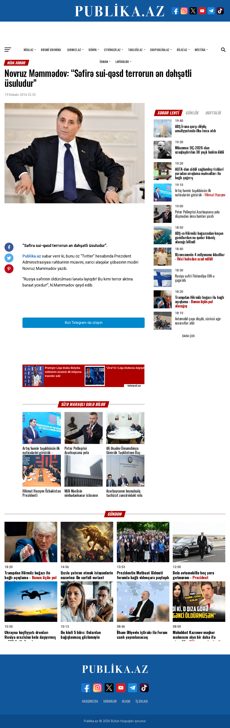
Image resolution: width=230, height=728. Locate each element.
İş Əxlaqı (142, 701)
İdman (104, 61)
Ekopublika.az (159, 49)
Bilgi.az (182, 49)
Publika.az (31, 256)
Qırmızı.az (74, 49)
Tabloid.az (135, 49)
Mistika (200, 49)
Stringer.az (112, 49)
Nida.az (28, 49)
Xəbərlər (110, 701)
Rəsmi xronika (51, 49)
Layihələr (122, 61)
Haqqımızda (90, 701)
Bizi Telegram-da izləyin (83, 322)
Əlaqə (126, 701)
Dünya (92, 49)
